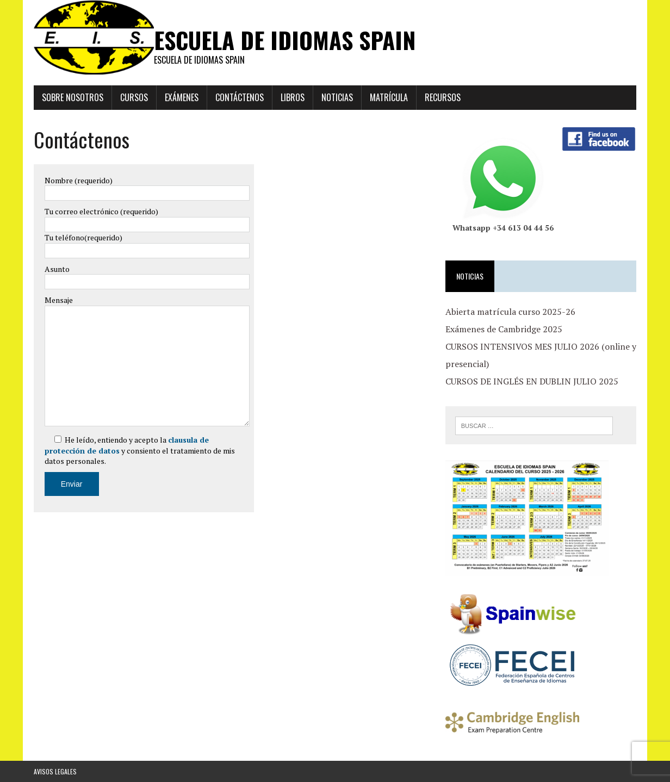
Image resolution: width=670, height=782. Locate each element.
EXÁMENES (181, 97)
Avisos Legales (55, 771)
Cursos (134, 97)
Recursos (443, 97)
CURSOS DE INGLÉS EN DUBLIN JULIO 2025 (531, 381)
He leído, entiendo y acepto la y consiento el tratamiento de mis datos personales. (140, 450)
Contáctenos (239, 97)
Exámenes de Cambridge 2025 (503, 329)
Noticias (337, 97)
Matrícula (389, 97)
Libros (293, 97)
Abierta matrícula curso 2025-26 (510, 312)
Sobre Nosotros (72, 97)
